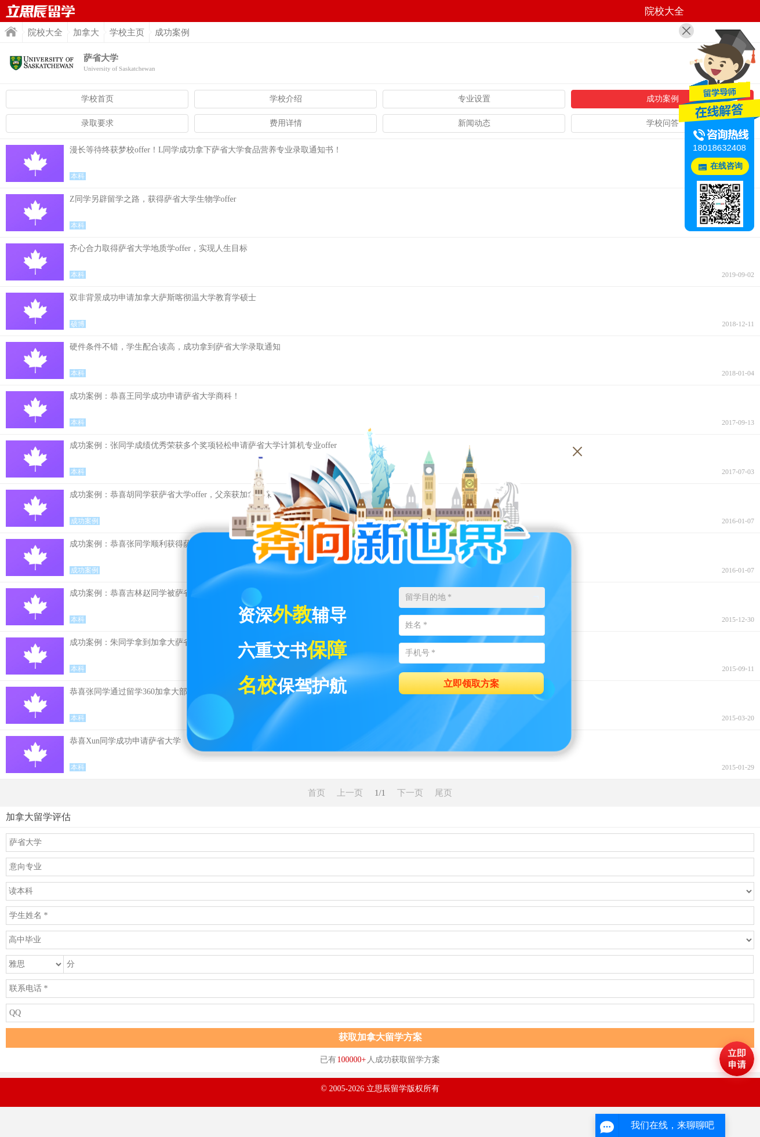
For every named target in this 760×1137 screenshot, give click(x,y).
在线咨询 (726, 166)
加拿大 (86, 32)
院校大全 (45, 32)
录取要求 (97, 123)
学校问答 (662, 123)
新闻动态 (474, 123)
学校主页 (127, 32)
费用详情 (286, 123)
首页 (40, 11)
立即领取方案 (471, 683)
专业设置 (474, 98)
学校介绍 (286, 98)
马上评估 (736, 1058)
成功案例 (662, 98)
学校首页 (97, 98)
